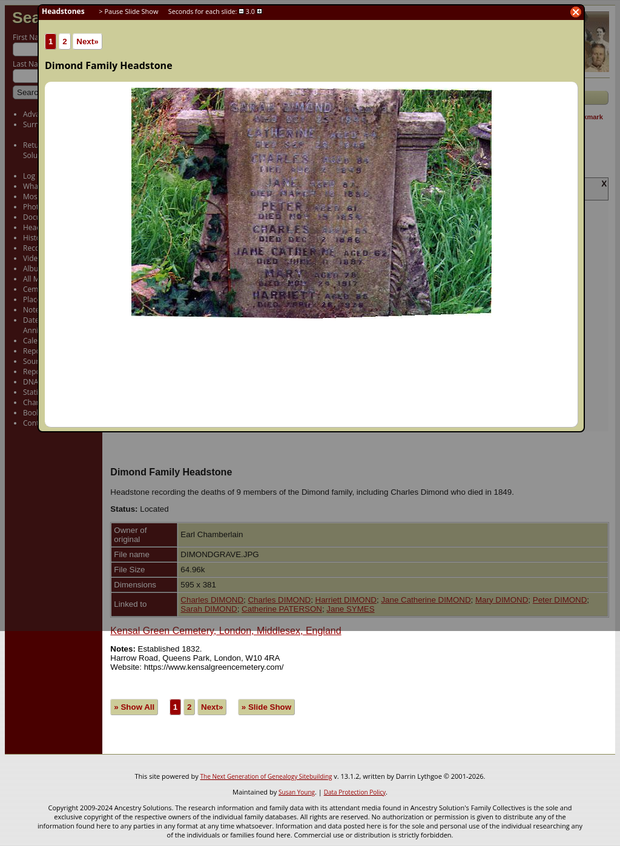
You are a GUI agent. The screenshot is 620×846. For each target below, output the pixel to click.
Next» (212, 707)
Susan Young (297, 792)
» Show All (134, 707)
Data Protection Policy (355, 792)
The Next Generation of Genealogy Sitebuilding (266, 776)
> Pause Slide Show (128, 11)
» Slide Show (266, 707)
